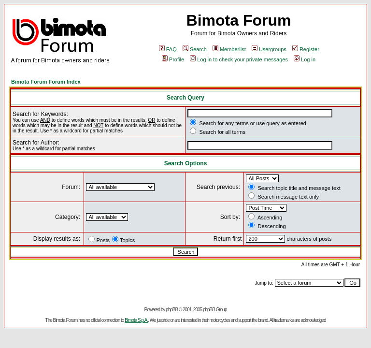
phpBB (172, 309)
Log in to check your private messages (239, 59)
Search (195, 49)
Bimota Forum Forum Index (46, 82)
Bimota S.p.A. (136, 320)
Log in (304, 59)
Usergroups (269, 49)
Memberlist (229, 49)
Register (305, 49)
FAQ (168, 49)
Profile (173, 59)
